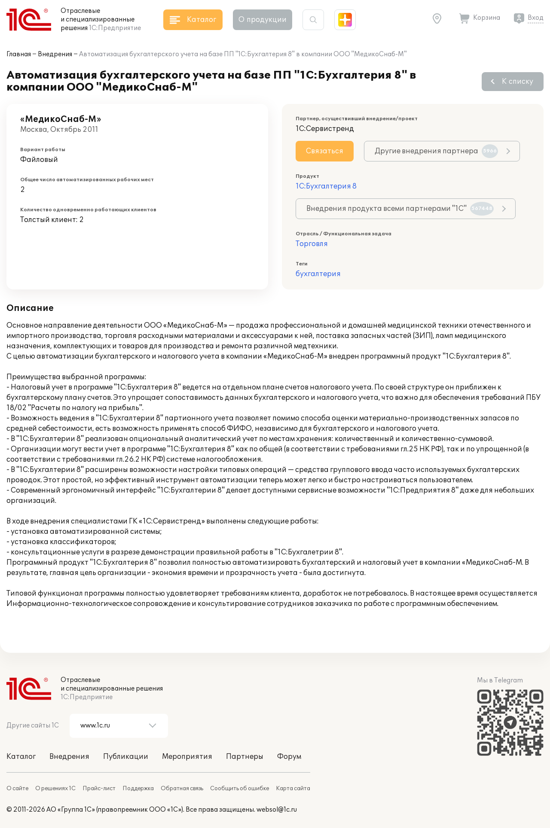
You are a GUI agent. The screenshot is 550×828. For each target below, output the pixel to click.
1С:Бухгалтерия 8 (326, 186)
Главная (18, 54)
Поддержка (138, 788)
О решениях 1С (55, 788)
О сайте (17, 788)
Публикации (125, 756)
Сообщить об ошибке (239, 788)
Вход (536, 17)
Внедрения (55, 54)
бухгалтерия (318, 274)
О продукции (262, 19)
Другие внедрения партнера (436, 151)
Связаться (324, 151)
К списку (517, 81)
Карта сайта (293, 788)
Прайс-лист (99, 788)
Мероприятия (187, 756)
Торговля (312, 244)
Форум (289, 756)
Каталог (21, 756)
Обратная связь (182, 788)
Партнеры (244, 756)
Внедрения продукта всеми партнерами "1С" (400, 209)
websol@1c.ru (277, 809)
